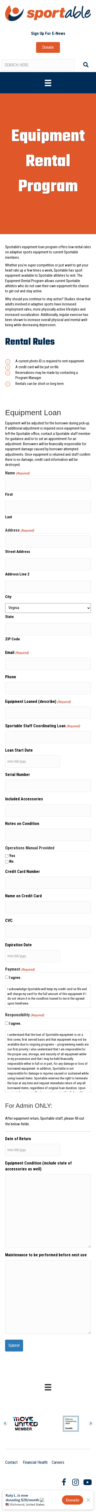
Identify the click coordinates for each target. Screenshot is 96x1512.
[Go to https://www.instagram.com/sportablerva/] (75, 1482)
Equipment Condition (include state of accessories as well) (38, 1166)
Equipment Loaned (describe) (38, 701)
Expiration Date (18, 944)
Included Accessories (24, 799)
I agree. (15, 978)
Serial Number (17, 774)
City (8, 596)
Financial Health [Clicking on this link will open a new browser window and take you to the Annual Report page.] (35, 1462)
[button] (48, 33)
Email (17, 652)
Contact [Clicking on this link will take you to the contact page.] (11, 1462)
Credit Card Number (22, 871)
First (9, 494)
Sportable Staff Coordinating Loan (42, 726)
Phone (10, 676)
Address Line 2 (17, 574)
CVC (9, 920)
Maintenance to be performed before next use (46, 1254)
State (9, 616)
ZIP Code (12, 639)
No (11, 861)
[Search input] (37, 65)
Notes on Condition (22, 823)
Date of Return (18, 1138)
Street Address (17, 551)
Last (8, 517)
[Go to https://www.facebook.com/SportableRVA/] (64, 1482)
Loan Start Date (19, 750)
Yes (12, 855)
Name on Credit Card (23, 895)
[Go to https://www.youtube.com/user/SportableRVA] (87, 1482)
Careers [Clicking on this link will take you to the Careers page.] (58, 1462)
